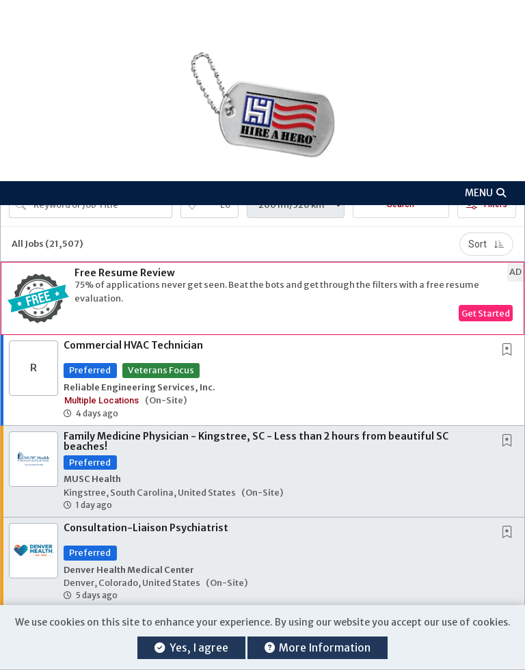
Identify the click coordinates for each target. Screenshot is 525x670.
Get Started (485, 313)
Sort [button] (486, 244)
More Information (318, 647)
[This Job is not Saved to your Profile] (510, 350)
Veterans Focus (161, 369)
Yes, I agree (191, 647)
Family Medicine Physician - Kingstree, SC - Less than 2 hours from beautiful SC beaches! (256, 441)
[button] (262, 193)
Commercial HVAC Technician (133, 345)
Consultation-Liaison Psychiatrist (146, 528)
